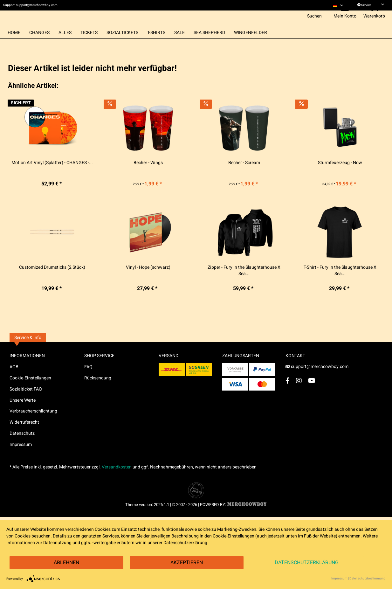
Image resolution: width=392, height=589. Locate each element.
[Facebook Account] (287, 394)
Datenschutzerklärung (307, 562)
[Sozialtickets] (122, 46)
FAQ (88, 380)
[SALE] (179, 46)
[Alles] (65, 46)
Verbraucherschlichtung (33, 424)
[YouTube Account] (311, 394)
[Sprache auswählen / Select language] (338, 5)
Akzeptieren (186, 562)
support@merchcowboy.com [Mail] (316, 380)
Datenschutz (22, 446)
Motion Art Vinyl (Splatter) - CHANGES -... (52, 176)
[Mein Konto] (346, 20)
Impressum (21, 457)
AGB (14, 380)
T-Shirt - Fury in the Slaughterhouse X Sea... (340, 284)
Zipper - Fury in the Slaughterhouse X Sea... (244, 284)
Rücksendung (97, 391)
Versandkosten (117, 480)
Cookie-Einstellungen (30, 391)
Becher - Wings (148, 176)
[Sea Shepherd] (209, 46)
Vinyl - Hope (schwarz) (148, 281)
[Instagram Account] (299, 394)
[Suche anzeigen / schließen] (314, 20)
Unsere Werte (23, 413)
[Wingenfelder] (251, 46)
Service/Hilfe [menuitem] (370, 5)
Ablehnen (66, 562)
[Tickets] (89, 46)
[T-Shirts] (156, 46)
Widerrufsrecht (24, 435)
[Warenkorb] (375, 20)
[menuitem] (338, 5)
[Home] (14, 46)
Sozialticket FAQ (26, 402)
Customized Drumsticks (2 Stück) (52, 281)
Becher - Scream (244, 176)
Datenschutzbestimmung (367, 578)
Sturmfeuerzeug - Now (340, 176)
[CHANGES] (39, 46)
